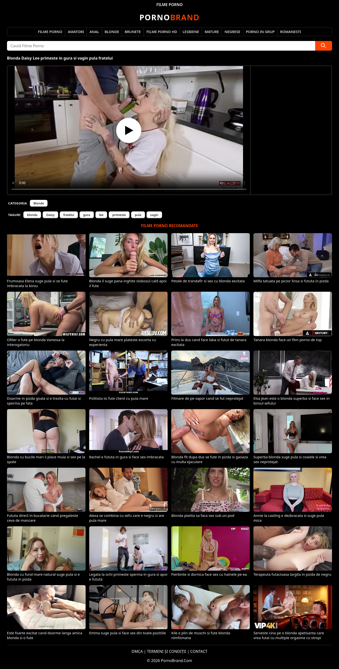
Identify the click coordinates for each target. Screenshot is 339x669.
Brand (169, 17)
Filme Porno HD (161, 31)
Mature (211, 31)
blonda (32, 215)
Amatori (76, 31)
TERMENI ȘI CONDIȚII (166, 651)
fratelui (68, 215)
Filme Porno (50, 31)
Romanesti (290, 31)
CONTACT (198, 651)
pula (138, 215)
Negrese (232, 31)
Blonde (112, 31)
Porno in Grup (260, 31)
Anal (94, 31)
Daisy (50, 215)
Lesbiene (191, 31)
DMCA (137, 651)
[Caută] (323, 46)
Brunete (133, 31)
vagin (154, 215)
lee (101, 215)
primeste (119, 215)
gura (86, 215)
